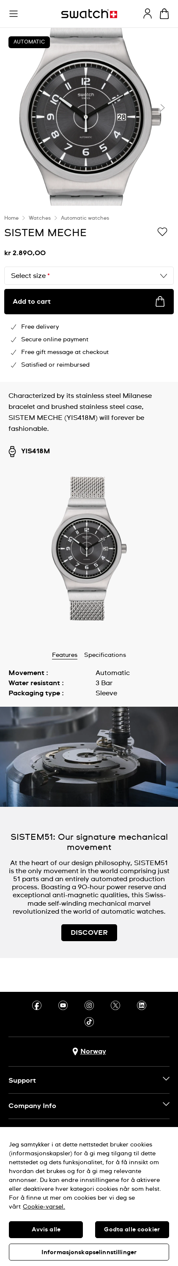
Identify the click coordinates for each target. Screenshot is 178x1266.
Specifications (105, 655)
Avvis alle (46, 1230)
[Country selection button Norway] (89, 1051)
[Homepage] (89, 14)
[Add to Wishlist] (162, 232)
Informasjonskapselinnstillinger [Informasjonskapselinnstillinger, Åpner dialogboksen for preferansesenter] (89, 1252)
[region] (89, 294)
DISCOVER (89, 932)
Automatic (29, 42)
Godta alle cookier (132, 1230)
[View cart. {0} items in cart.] (164, 13)
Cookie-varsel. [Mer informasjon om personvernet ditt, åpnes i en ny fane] (44, 1207)
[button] (13, 14)
